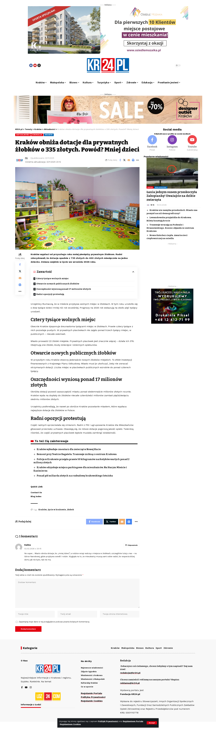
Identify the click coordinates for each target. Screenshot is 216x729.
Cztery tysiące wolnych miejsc (52, 278)
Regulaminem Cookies (70, 724)
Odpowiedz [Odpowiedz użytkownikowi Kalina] (133, 545)
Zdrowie (168, 648)
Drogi (150, 187)
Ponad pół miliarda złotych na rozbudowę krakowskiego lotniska (75, 475)
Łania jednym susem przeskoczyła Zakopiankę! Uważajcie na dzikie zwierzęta (172, 196)
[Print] (133, 160)
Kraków (49, 135)
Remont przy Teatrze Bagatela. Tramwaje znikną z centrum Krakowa (77, 454)
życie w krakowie (57, 509)
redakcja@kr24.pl (130, 672)
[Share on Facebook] (120, 160)
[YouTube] (26, 688)
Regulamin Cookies (92, 701)
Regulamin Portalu (91, 693)
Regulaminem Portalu (133, 721)
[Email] (129, 160)
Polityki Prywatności (108, 721)
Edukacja (37, 135)
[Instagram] (172, 143)
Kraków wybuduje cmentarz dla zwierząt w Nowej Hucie (69, 449)
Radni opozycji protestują (50, 294)
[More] (138, 160)
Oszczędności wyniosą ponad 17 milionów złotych (63, 289)
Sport (159, 648)
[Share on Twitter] (124, 160)
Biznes (140, 648)
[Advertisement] (172, 265)
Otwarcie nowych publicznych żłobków (57, 283)
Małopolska (160, 187)
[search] (164, 65)
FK (26, 158)
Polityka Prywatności (93, 697)
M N (152, 205)
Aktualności (23, 135)
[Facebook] (152, 143)
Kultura (149, 648)
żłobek (70, 509)
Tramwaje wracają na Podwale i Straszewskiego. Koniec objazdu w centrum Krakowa (170, 227)
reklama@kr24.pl (130, 683)
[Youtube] (192, 143)
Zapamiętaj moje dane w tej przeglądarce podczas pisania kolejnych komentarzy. (54, 622)
